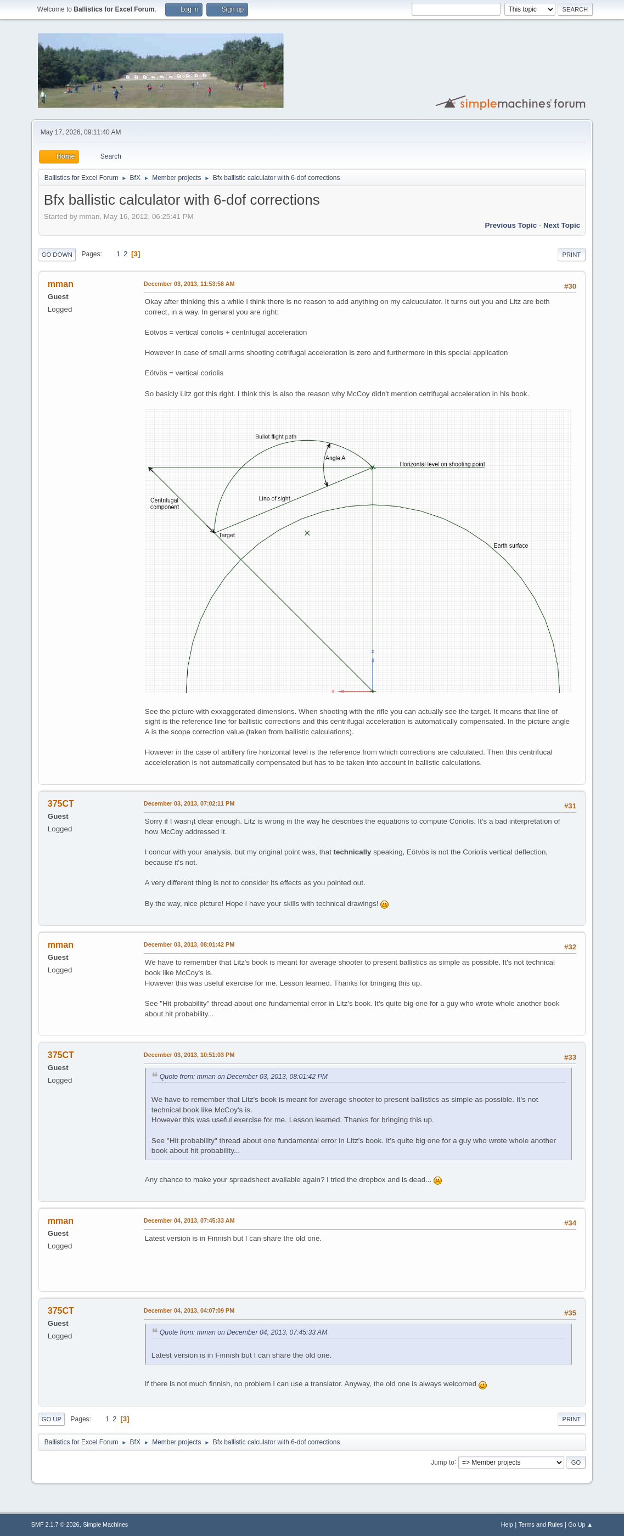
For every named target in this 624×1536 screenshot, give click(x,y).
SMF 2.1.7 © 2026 (55, 1524)
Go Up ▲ (580, 1524)
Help (507, 1524)
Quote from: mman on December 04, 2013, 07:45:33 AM (244, 1332)
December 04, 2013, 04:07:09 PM (189, 1310)
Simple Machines (105, 1524)
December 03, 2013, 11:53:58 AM (189, 283)
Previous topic (511, 225)
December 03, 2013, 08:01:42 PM (189, 944)
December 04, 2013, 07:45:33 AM (189, 1220)
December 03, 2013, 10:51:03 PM (189, 1054)
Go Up (51, 1419)
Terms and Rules (541, 1524)
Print (572, 254)
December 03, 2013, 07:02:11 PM (189, 803)
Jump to (442, 1462)
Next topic (561, 225)
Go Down (57, 254)
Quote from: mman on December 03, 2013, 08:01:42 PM (244, 1077)
